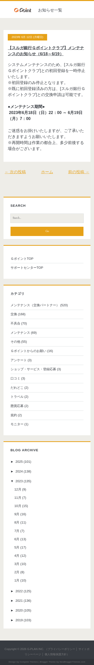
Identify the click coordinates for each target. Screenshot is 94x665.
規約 (14, 415)
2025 (19, 462)
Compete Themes (29, 662)
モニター (17, 424)
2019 (19, 620)
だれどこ (17, 388)
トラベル (17, 396)
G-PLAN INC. (35, 649)
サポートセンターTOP (27, 268)
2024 (19, 471)
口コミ (15, 378)
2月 (16, 572)
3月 (16, 564)
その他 (15, 342)
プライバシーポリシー (61, 649)
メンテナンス (20, 332)
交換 (14, 314)
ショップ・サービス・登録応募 (33, 369)
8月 (16, 522)
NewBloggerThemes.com (72, 662)
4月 (16, 556)
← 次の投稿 (15, 172)
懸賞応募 (17, 406)
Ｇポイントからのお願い (28, 351)
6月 (16, 539)
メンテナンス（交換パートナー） (35, 305)
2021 (19, 600)
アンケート (19, 360)
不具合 (15, 323)
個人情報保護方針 (56, 654)
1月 (16, 580)
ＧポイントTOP (22, 258)
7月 (16, 531)
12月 (17, 489)
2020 (19, 610)
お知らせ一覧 (50, 10)
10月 (17, 506)
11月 (17, 498)
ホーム (47, 172)
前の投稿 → (78, 172)
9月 (16, 514)
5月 (16, 547)
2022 (19, 591)
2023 (19, 481)
